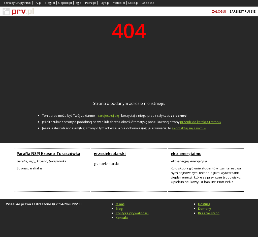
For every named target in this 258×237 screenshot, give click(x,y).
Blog (119, 208)
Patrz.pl (90, 3)
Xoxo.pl (133, 3)
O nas (120, 204)
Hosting (204, 204)
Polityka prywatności (132, 213)
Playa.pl (104, 3)
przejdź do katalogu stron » (200, 122)
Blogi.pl (50, 3)
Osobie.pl (148, 3)
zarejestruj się (108, 115)
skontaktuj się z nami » (189, 128)
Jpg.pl (78, 3)
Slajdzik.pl (65, 3)
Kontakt (122, 217)
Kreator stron (208, 213)
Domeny (204, 208)
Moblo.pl (119, 3)
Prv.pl (38, 3)
